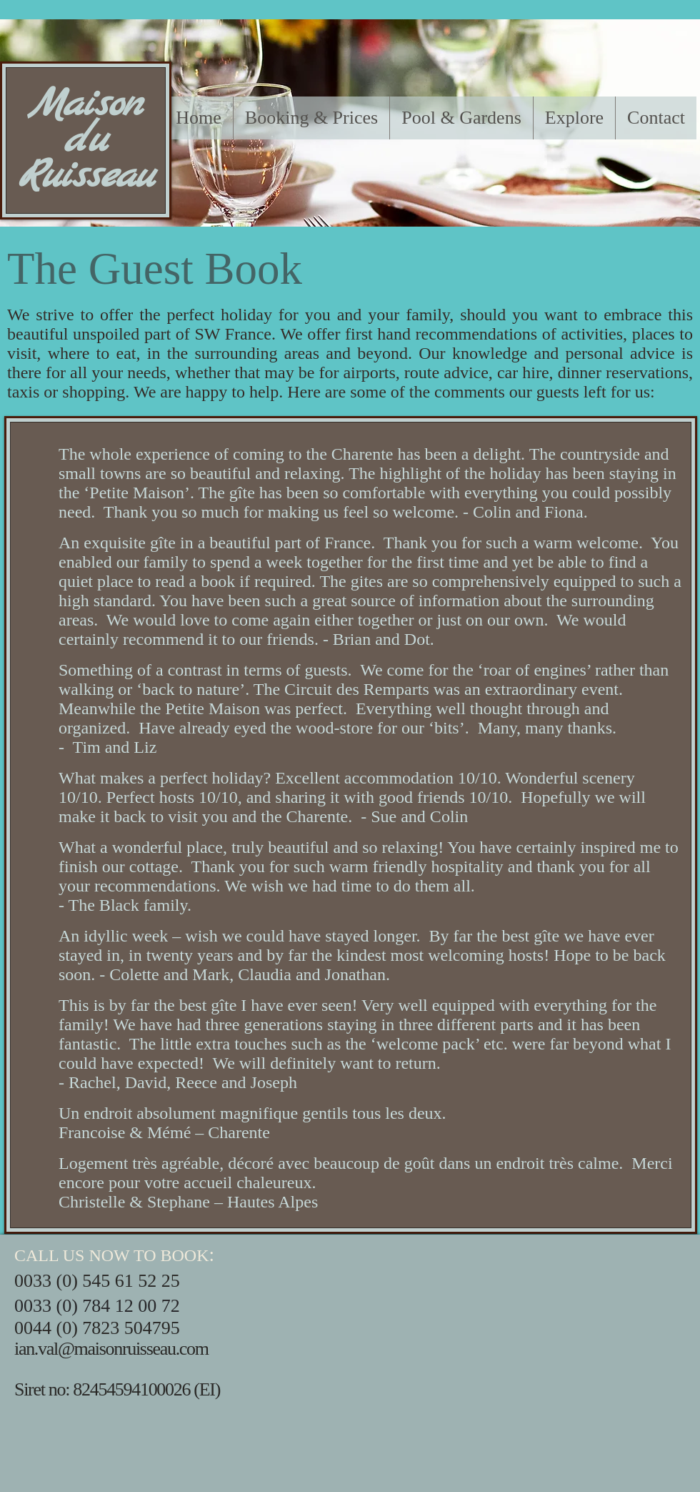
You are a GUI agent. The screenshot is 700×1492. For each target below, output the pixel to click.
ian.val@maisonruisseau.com (111, 1348)
